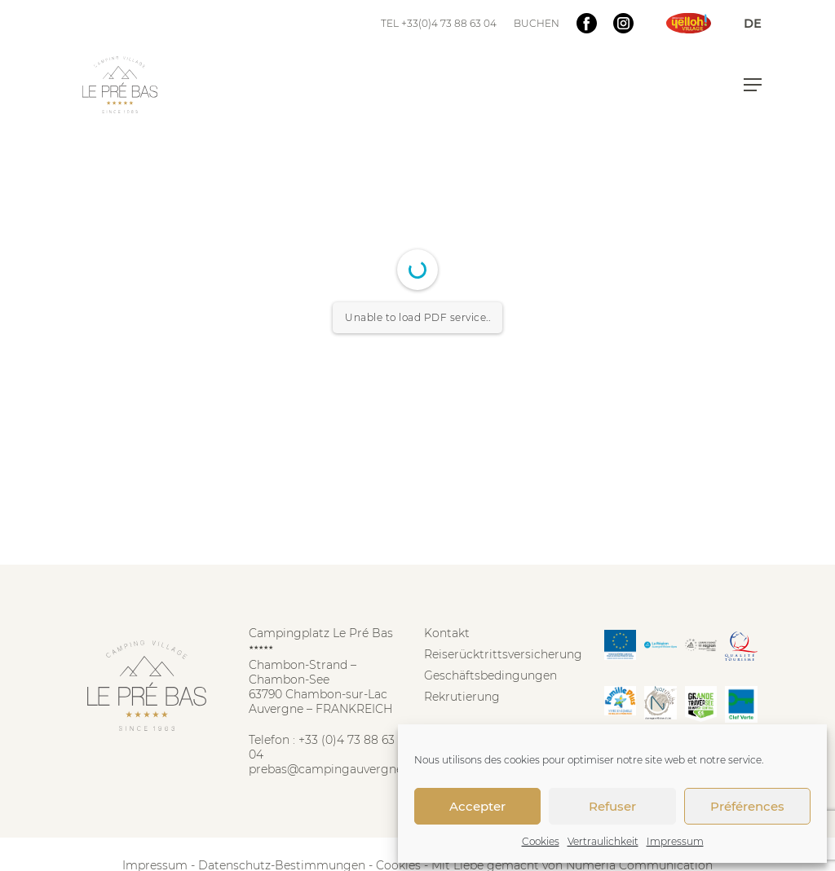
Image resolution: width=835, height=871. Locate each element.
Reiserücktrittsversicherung (503, 654)
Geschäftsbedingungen (490, 675)
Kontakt (447, 633)
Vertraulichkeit (603, 841)
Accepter (477, 806)
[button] (753, 85)
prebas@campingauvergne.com (340, 769)
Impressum (675, 841)
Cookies (540, 841)
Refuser (612, 806)
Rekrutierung (462, 696)
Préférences (747, 806)
